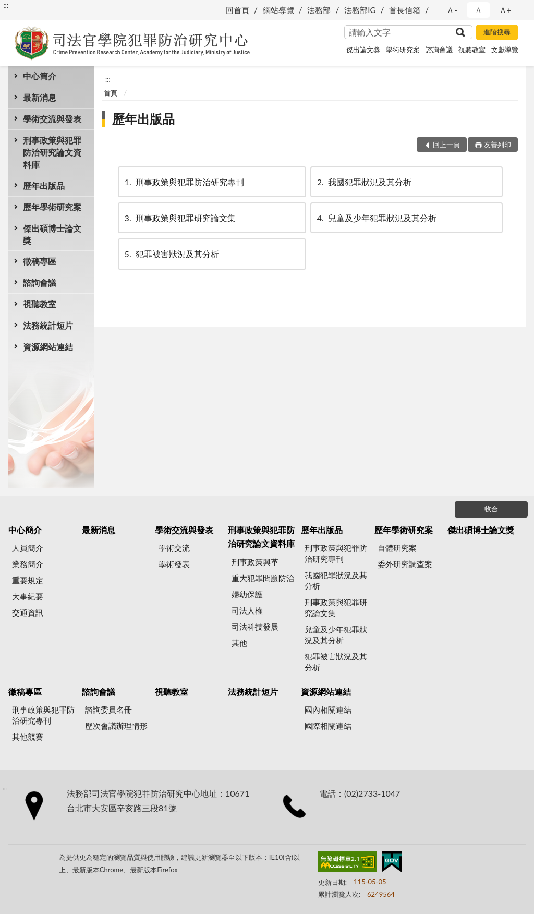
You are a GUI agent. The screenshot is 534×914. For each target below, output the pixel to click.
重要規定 (27, 580)
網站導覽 (278, 10)
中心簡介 (39, 76)
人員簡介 (27, 547)
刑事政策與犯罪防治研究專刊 (183, 182)
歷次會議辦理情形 (116, 725)
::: (5, 5)
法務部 (319, 10)
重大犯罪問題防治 (263, 578)
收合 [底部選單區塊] (491, 508)
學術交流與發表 (52, 119)
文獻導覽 (504, 49)
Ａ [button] (478, 10)
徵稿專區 (39, 261)
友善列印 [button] (497, 144)
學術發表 (174, 564)
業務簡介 (27, 564)
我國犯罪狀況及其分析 (363, 182)
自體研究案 (397, 547)
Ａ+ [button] (505, 10)
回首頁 (237, 10)
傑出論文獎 (363, 49)
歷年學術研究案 (52, 207)
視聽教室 (472, 49)
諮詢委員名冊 (108, 709)
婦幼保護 (247, 594)
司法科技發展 (255, 626)
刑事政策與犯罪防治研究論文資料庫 (52, 152)
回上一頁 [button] (446, 144)
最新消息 (39, 97)
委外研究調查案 (405, 564)
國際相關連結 (328, 725)
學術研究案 (403, 49)
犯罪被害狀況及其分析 (171, 254)
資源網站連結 (48, 347)
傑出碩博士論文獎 (52, 234)
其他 (239, 642)
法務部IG (359, 10)
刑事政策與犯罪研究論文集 (179, 218)
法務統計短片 (48, 325)
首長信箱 (404, 10)
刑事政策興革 (255, 562)
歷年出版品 (44, 185)
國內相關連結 (328, 709)
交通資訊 (27, 612)
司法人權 (247, 610)
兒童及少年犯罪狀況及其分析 (375, 218)
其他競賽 (27, 736)
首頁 (110, 93)
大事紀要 (27, 596)
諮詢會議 (439, 49)
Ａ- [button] (451, 10)
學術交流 (174, 547)
